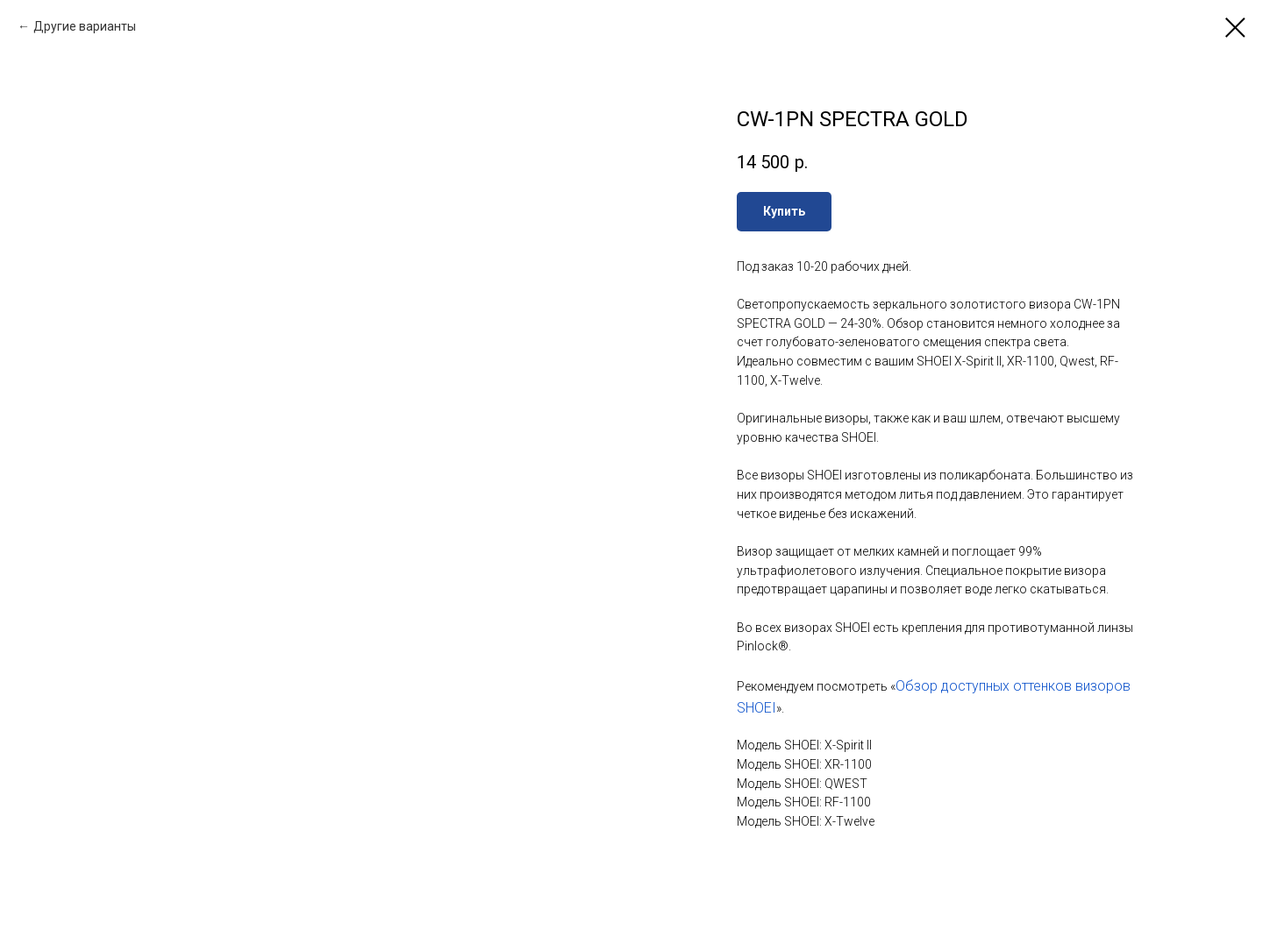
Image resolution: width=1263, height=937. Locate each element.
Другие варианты (84, 26)
